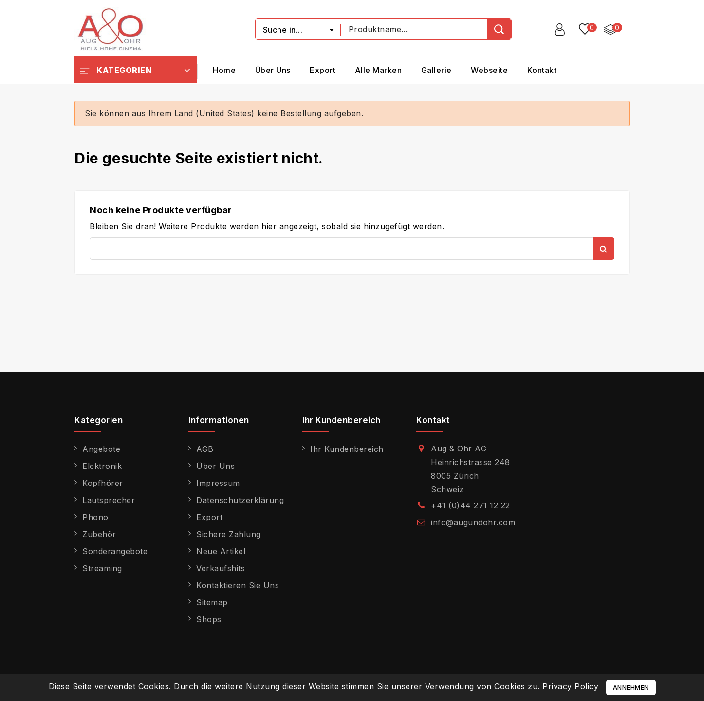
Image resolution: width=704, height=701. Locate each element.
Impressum (218, 483)
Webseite (489, 70)
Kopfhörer (102, 483)
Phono (95, 517)
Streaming (102, 568)
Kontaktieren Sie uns (237, 585)
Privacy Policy (570, 686)
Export (322, 70)
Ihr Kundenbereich (347, 449)
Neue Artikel (220, 551)
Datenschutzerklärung (240, 500)
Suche (603, 248)
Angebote (101, 449)
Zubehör (99, 534)
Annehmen (631, 687)
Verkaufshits (220, 568)
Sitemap (212, 602)
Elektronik (102, 466)
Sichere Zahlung (228, 534)
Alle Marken (378, 70)
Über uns (273, 70)
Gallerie (436, 70)
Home (224, 70)
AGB (205, 449)
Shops (209, 619)
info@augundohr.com (473, 522)
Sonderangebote (115, 551)
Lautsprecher (108, 500)
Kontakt (542, 70)
